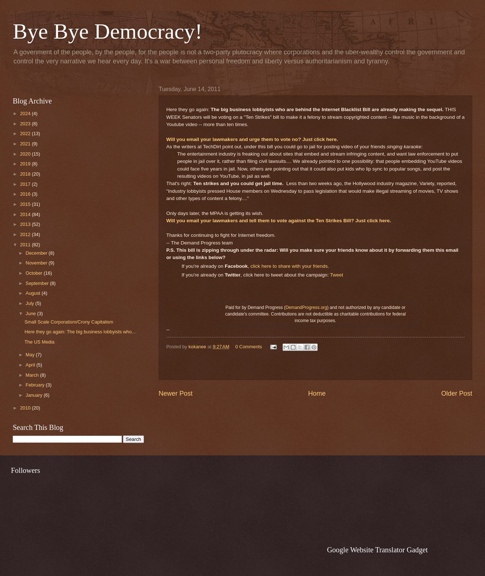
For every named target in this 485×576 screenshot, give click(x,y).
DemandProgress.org (306, 307)
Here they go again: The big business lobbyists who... (80, 331)
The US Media (39, 342)
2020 (26, 154)
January (34, 395)
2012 (26, 234)
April (31, 365)
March (33, 375)
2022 (26, 133)
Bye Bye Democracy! (107, 31)
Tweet (336, 275)
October (34, 273)
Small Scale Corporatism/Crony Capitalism (68, 322)
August (34, 293)
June (31, 313)
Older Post (456, 393)
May (31, 354)
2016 (26, 194)
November (37, 263)
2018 (26, 174)
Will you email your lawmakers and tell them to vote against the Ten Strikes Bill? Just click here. (278, 220)
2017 (26, 184)
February (36, 385)
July (30, 303)
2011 (26, 244)
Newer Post (176, 393)
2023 (26, 123)
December (37, 253)
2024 (26, 113)
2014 (26, 214)
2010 (26, 408)
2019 (26, 163)
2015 (26, 204)
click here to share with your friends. (290, 266)
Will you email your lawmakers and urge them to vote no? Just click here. (252, 139)
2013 (26, 224)
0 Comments (248, 346)
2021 (26, 143)
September (38, 283)
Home (317, 393)
